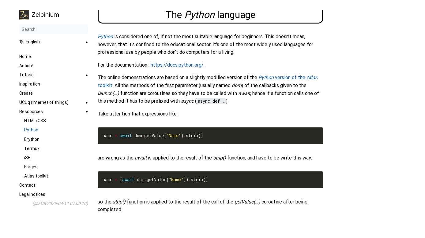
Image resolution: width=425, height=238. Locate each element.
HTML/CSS (35, 120)
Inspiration (29, 84)
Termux (31, 148)
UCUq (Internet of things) (44, 102)
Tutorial (27, 74)
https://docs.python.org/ (177, 65)
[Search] (53, 29)
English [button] (29, 41)
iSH (27, 157)
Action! (26, 65)
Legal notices (32, 194)
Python (31, 129)
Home (25, 56)
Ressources (31, 111)
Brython (31, 139)
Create (26, 93)
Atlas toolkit (36, 176)
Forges (31, 166)
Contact (27, 185)
